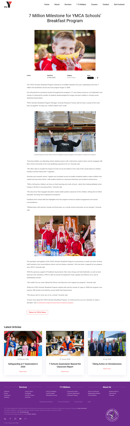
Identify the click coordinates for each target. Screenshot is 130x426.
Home (46, 4)
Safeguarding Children (94, 393)
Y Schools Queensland (73, 393)
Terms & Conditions (63, 402)
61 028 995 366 (24, 412)
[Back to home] (8, 4)
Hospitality (28, 393)
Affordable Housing (51, 395)
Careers (94, 4)
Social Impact (71, 78)
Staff (89, 402)
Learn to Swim (29, 391)
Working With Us (114, 391)
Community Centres (72, 391)
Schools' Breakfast (51, 391)
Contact (106, 4)
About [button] (56, 4)
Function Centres (29, 395)
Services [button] (67, 4)
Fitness (6, 393)
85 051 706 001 (31, 414)
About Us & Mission (93, 391)
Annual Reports (92, 395)
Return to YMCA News (37, 312)
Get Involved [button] (119, 4)
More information (82, 408)
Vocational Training (72, 395)
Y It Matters (81, 4)
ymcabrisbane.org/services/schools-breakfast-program (55, 303)
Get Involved (112, 393)
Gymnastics (7, 395)
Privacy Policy (78, 402)
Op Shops (27, 397)
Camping (6, 397)
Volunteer (111, 395)
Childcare (6, 391)
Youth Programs (50, 393)
